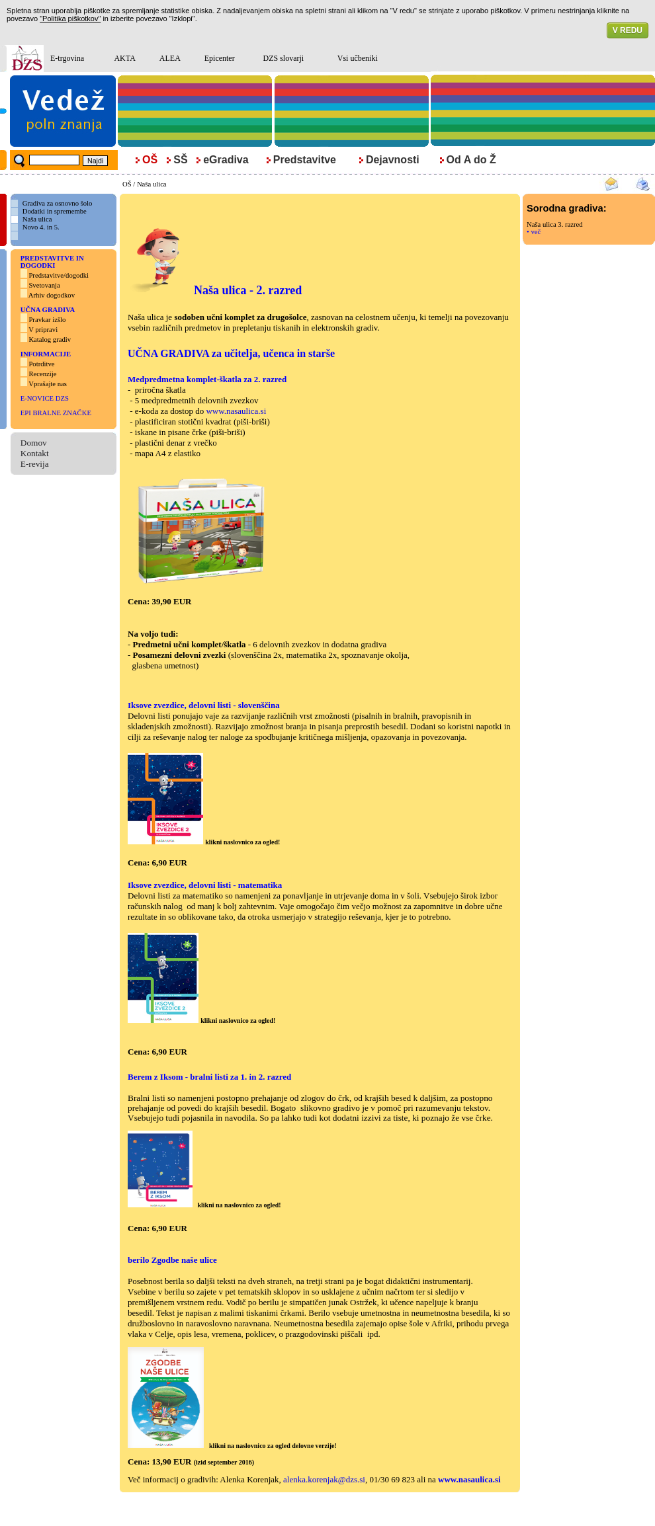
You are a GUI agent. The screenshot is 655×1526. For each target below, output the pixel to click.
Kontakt (35, 453)
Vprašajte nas (47, 383)
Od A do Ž (471, 159)
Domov (34, 443)
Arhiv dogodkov (52, 295)
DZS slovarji (283, 58)
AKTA (124, 58)
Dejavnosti (392, 159)
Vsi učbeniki (357, 58)
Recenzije (42, 374)
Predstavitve (304, 159)
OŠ (127, 184)
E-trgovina (67, 58)
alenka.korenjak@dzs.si (324, 1479)
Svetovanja (43, 285)
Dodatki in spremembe (54, 211)
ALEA (170, 58)
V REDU (627, 30)
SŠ (180, 159)
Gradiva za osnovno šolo (57, 203)
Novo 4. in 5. (41, 227)
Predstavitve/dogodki (58, 275)
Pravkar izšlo (47, 319)
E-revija (35, 464)
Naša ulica (152, 184)
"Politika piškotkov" (70, 18)
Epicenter (219, 58)
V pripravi (43, 329)
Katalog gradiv (49, 339)
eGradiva (225, 159)
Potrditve (41, 364)
